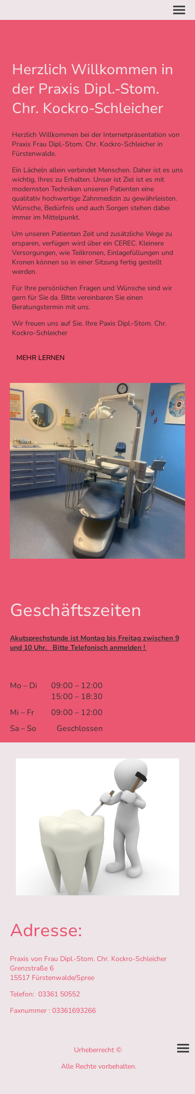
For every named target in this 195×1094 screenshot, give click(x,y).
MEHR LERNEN (40, 358)
